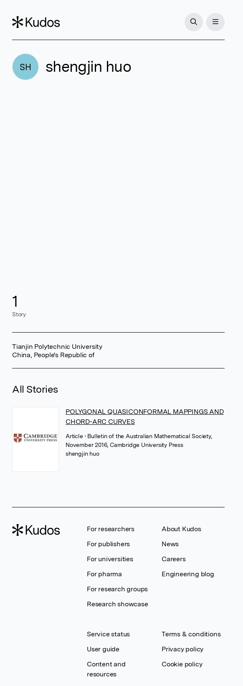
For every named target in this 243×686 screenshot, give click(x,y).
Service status (108, 634)
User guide (103, 649)
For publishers (108, 544)
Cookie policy (182, 664)
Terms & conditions (191, 634)
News (170, 544)
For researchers (110, 529)
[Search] (194, 22)
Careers (174, 559)
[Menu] (215, 22)
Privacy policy (182, 649)
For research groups (117, 589)
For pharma (104, 574)
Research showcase (117, 604)
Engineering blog (188, 574)
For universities (110, 559)
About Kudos (181, 529)
